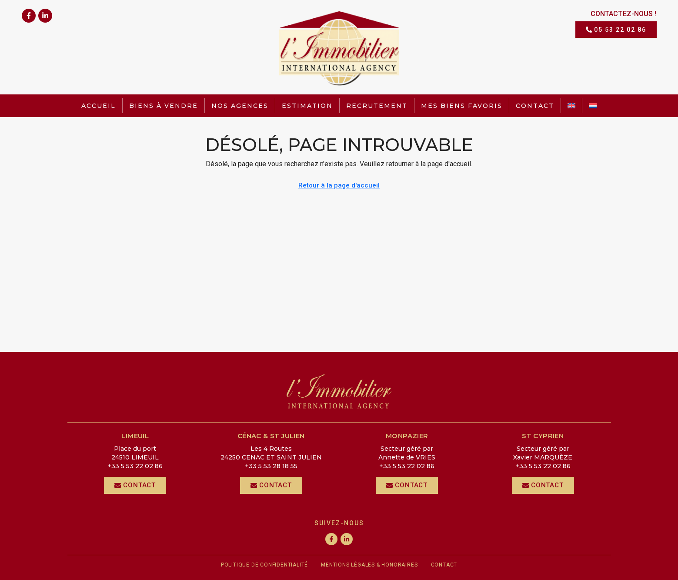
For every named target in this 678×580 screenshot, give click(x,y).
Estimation (307, 106)
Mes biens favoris (461, 106)
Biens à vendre (163, 106)
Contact (535, 106)
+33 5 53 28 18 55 (271, 466)
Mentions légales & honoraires (369, 565)
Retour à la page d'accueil (339, 185)
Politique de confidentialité (264, 565)
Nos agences (239, 106)
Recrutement (376, 106)
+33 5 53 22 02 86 (135, 466)
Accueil (98, 106)
